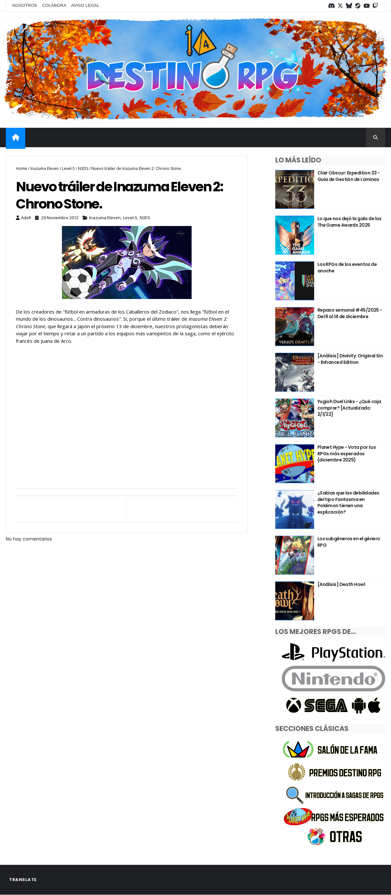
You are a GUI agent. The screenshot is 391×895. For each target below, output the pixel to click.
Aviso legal (85, 5)
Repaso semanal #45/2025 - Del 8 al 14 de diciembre (349, 313)
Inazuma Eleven (44, 168)
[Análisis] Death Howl (341, 584)
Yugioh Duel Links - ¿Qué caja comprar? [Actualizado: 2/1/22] (349, 407)
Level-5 (68, 168)
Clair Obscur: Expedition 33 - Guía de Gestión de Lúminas (348, 176)
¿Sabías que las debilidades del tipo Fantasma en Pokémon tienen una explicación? (348, 502)
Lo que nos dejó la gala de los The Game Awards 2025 (349, 221)
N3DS (83, 168)
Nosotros (24, 5)
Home (21, 168)
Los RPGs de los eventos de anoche (347, 267)
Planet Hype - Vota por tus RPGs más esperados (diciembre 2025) (346, 453)
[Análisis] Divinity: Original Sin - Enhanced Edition (350, 358)
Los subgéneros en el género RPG (348, 541)
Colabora (54, 5)
